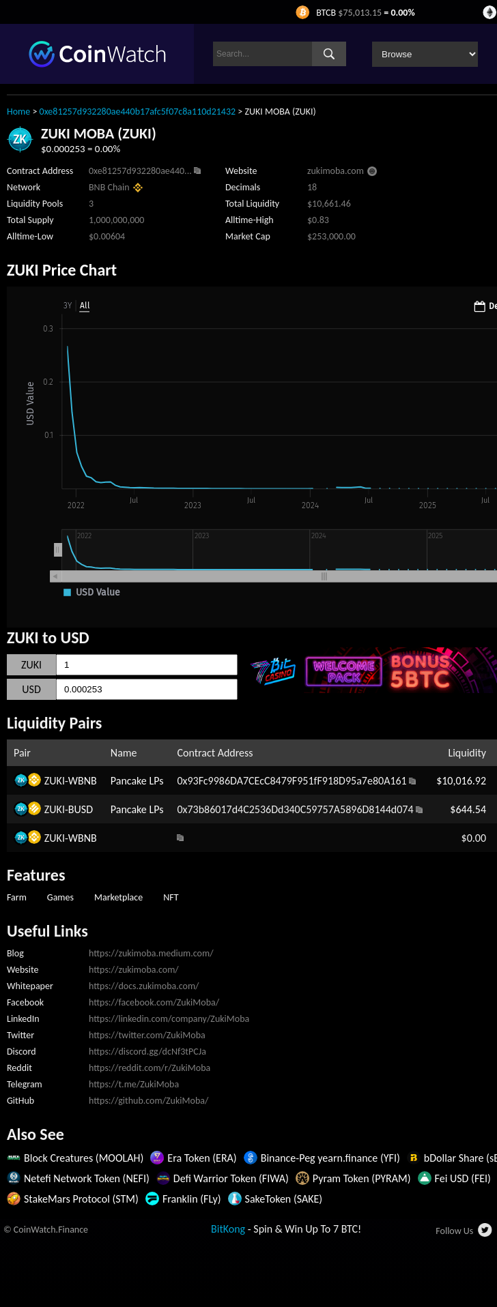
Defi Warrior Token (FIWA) (231, 1178)
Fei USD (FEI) (463, 1178)
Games (60, 897)
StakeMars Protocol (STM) (81, 1198)
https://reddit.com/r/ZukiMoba (149, 1068)
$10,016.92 (461, 780)
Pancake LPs (137, 780)
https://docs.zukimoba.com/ (144, 986)
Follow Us (454, 1231)
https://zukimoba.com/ (134, 969)
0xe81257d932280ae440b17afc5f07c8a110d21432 (138, 111)
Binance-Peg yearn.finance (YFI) (330, 1157)
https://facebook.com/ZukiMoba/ (154, 1002)
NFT (170, 897)
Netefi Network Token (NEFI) (87, 1178)
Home (18, 111)
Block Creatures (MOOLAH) (83, 1157)
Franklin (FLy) (191, 1198)
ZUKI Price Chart (62, 270)
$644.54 (468, 809)
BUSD (80, 809)
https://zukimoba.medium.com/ (151, 953)
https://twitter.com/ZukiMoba (147, 1035)
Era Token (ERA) (201, 1157)
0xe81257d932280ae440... (140, 171)
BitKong (228, 1228)
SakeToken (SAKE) (284, 1198)
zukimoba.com (335, 171)
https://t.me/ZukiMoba (134, 1084)
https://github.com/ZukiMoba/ (148, 1100)
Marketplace (118, 897)
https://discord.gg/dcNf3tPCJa (147, 1051)
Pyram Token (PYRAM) (362, 1178)
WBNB (82, 780)
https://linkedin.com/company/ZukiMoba (169, 1019)
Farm (17, 897)
